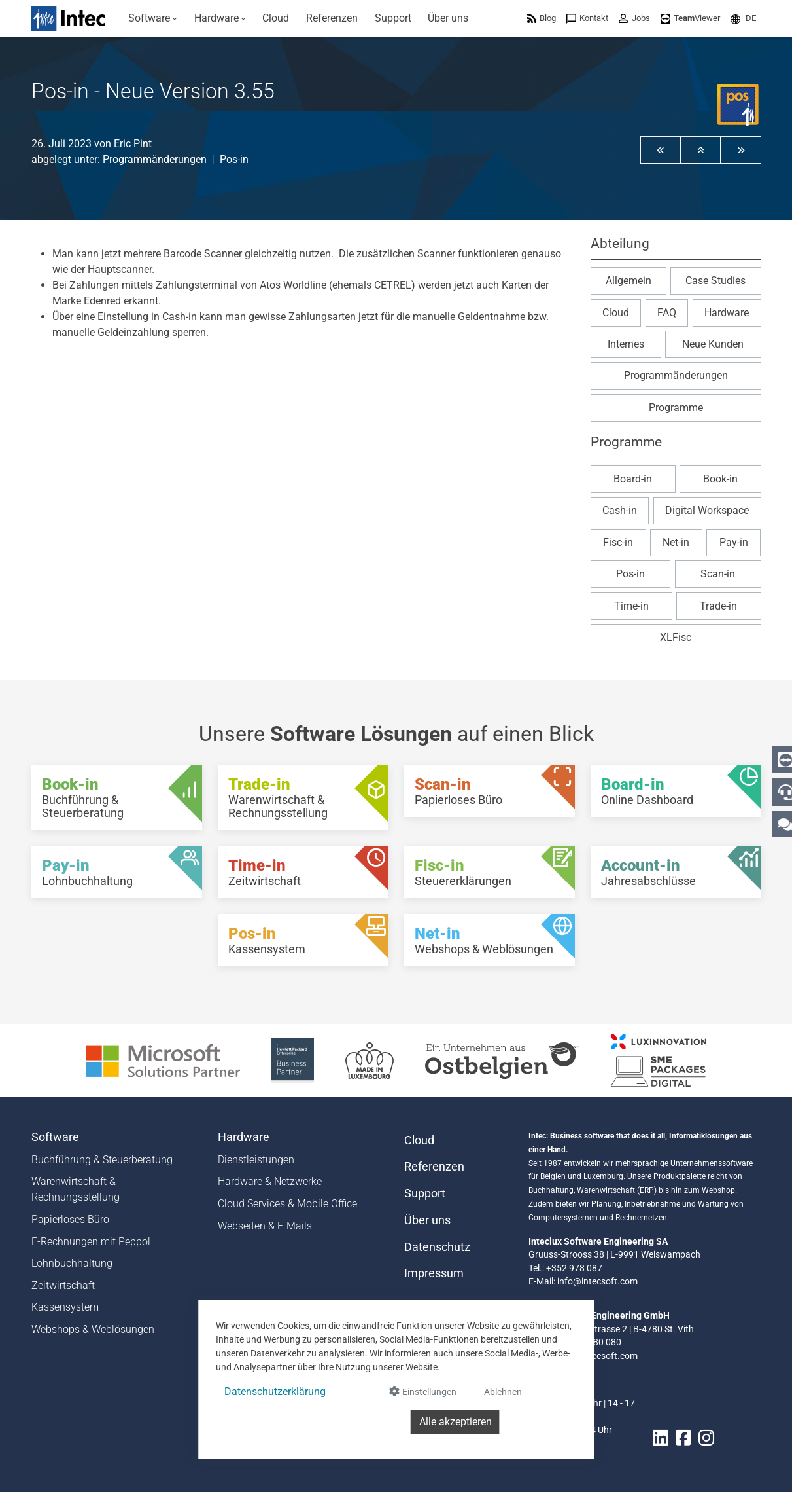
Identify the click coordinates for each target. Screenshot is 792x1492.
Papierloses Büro (70, 1219)
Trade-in (718, 606)
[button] (743, 18)
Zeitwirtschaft (63, 1285)
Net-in (676, 542)
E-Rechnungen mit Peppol (90, 1241)
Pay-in (733, 542)
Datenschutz (437, 1247)
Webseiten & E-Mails (265, 1226)
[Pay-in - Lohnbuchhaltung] (116, 872)
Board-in (632, 479)
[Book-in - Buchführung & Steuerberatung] (116, 797)
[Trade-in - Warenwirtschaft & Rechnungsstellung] (303, 797)
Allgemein (628, 280)
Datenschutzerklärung (275, 1391)
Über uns (427, 1220)
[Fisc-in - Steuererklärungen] (489, 872)
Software (55, 1137)
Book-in (720, 479)
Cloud (615, 312)
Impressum (434, 1273)
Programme (676, 407)
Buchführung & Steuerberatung (102, 1160)
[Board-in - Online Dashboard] (676, 791)
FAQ (666, 312)
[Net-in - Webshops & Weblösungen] (489, 940)
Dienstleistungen (256, 1160)
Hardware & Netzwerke (270, 1181)
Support (424, 1193)
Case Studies (715, 280)
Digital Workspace (707, 510)
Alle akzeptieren (455, 1421)
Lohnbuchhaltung (71, 1263)
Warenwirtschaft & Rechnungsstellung (75, 1189)
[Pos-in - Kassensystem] (303, 940)
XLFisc (675, 637)
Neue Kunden (713, 344)
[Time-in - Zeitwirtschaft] (303, 872)
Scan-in (717, 574)
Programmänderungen (155, 159)
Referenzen (434, 1166)
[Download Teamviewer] (690, 18)
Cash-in (619, 510)
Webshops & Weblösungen (92, 1329)
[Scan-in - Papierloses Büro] (489, 791)
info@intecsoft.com (597, 1281)
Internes (626, 344)
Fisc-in (618, 542)
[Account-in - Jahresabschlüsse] (676, 872)
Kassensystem (65, 1307)
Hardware (726, 312)
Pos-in (234, 159)
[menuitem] (153, 18)
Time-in (631, 606)
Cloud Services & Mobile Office (287, 1203)
